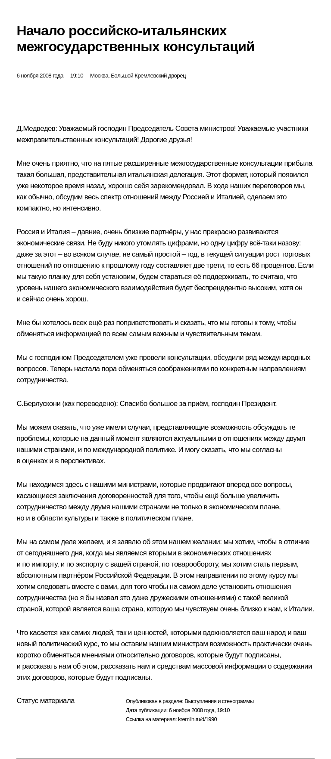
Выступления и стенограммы (218, 701)
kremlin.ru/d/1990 (197, 719)
